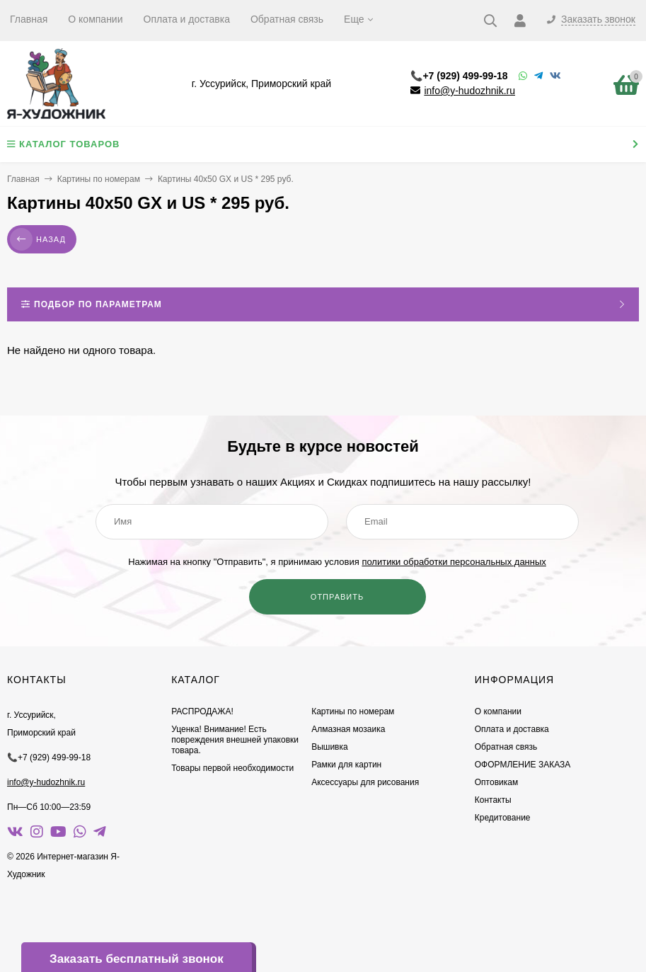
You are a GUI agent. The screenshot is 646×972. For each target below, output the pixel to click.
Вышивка (329, 747)
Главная (28, 19)
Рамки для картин (346, 765)
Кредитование (503, 818)
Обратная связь (286, 19)
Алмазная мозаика (348, 729)
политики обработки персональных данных (454, 561)
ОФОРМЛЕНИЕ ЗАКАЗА (523, 765)
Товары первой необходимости (232, 768)
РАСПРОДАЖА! (202, 711)
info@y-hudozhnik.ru (469, 90)
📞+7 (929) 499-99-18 (458, 75)
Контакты (493, 800)
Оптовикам (496, 782)
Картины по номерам (98, 179)
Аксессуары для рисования (365, 782)
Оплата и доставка (187, 19)
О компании (95, 19)
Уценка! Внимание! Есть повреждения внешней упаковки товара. (235, 739)
